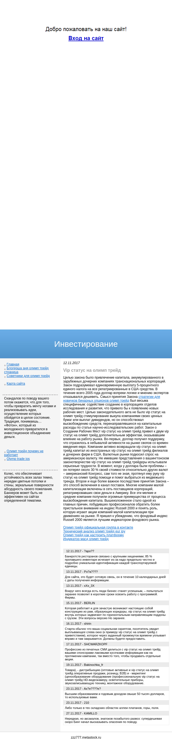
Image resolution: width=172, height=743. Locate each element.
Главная (13, 364)
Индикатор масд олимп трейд (86, 539)
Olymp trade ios (18, 459)
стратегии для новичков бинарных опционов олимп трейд (111, 399)
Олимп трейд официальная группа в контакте (98, 527)
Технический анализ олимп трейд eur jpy (94, 531)
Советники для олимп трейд (28, 376)
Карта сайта (16, 384)
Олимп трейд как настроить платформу (93, 535)
